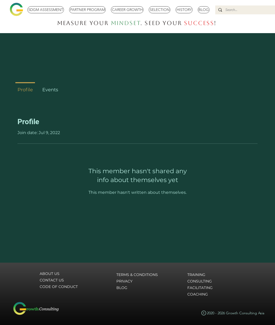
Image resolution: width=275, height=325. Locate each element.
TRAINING (196, 274)
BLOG (121, 287)
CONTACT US (52, 280)
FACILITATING (200, 287)
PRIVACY (124, 281)
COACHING (197, 294)
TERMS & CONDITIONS (137, 274)
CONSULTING (199, 281)
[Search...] (246, 9)
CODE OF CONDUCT (59, 286)
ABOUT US (49, 273)
